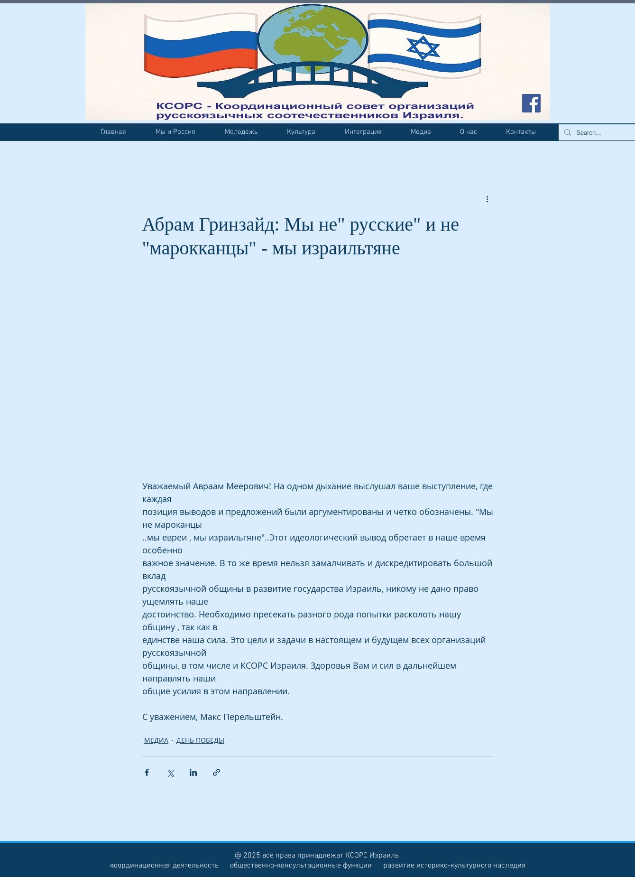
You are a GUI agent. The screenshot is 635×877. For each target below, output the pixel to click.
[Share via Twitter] (170, 772)
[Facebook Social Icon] (531, 103)
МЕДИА (156, 740)
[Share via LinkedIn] (193, 772)
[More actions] (487, 198)
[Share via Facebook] (146, 772)
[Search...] (603, 132)
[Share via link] (216, 772)
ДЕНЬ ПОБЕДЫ (200, 740)
